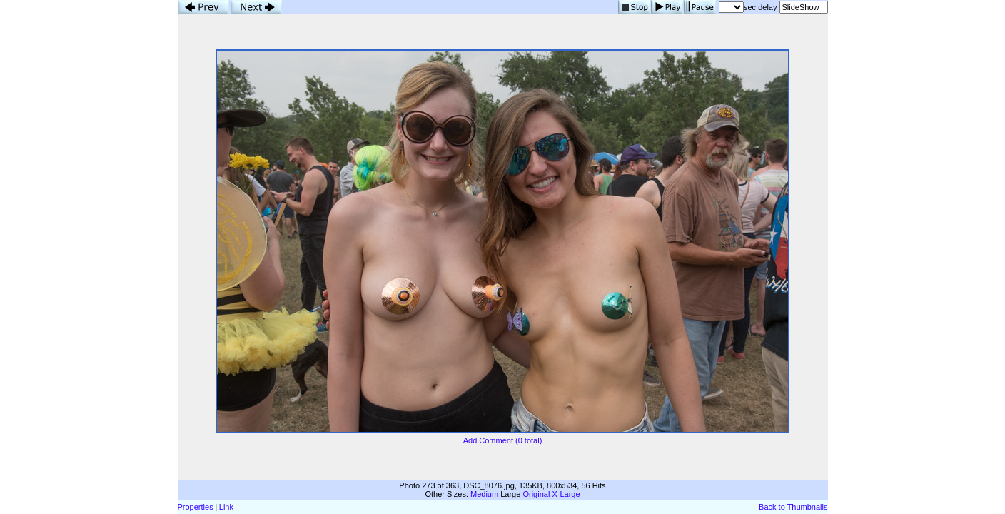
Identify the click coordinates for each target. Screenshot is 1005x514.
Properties (195, 507)
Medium (484, 494)
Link (226, 507)
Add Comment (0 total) (502, 440)
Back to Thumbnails (793, 507)
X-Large (566, 494)
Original (536, 494)
